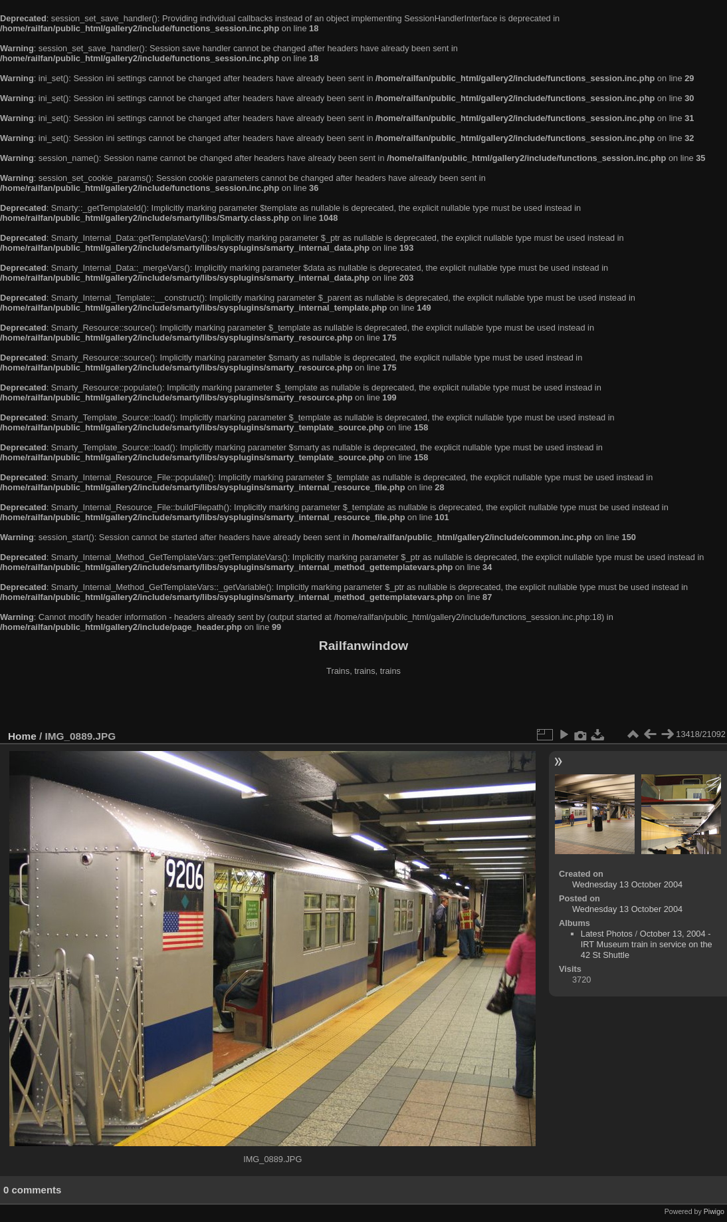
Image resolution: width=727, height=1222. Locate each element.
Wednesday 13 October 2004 (627, 884)
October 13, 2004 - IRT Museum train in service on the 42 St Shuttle (646, 944)
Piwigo (714, 1211)
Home (22, 736)
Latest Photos (607, 934)
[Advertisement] (363, 704)
